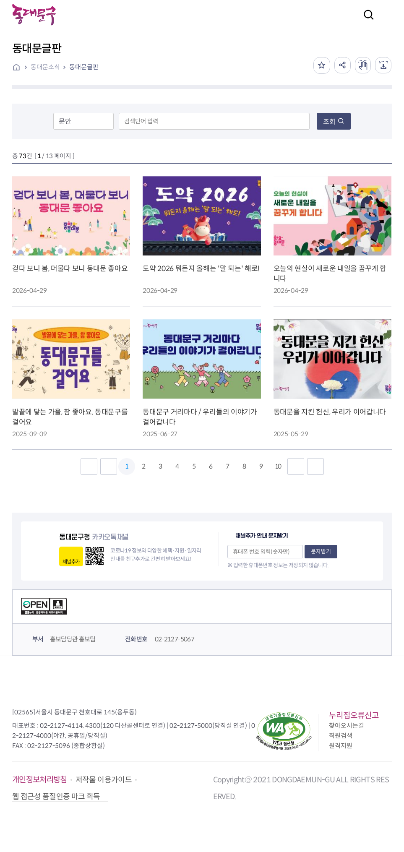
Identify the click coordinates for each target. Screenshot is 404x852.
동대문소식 (45, 67)
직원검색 (340, 736)
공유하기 (341, 65)
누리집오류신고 (354, 715)
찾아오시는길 (346, 726)
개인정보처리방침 (39, 779)
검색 (366, 20)
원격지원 (340, 746)
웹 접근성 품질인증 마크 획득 (56, 796)
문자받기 (321, 551)
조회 (333, 121)
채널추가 (71, 561)
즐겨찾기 (320, 65)
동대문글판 (84, 67)
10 (278, 466)
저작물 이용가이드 (104, 779)
